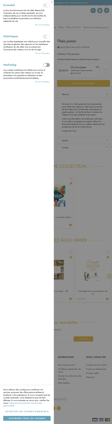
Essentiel (46, 5)
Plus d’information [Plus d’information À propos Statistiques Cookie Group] (42, 53)
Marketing (46, 65)
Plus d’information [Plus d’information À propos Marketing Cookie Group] (42, 82)
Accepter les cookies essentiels (27, 411)
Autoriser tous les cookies (27, 418)
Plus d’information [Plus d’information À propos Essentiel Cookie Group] (42, 25)
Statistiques (46, 36)
